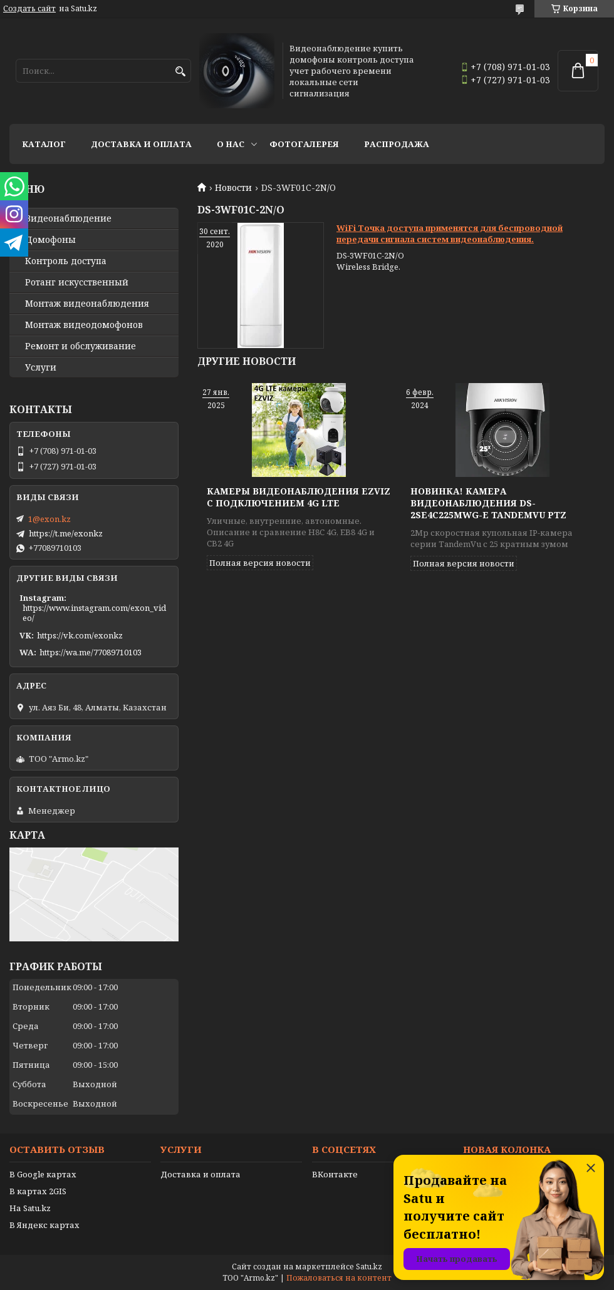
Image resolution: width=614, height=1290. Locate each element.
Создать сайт (29, 8)
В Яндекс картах (44, 1225)
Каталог (44, 144)
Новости (233, 188)
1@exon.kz (49, 519)
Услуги (40, 367)
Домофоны (50, 239)
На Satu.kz (30, 1208)
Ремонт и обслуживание (80, 346)
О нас (230, 144)
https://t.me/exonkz (66, 533)
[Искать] (180, 72)
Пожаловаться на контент (339, 1277)
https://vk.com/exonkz (80, 635)
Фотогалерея (304, 144)
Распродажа (396, 144)
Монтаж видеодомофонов (84, 324)
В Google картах (42, 1174)
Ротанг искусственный (76, 282)
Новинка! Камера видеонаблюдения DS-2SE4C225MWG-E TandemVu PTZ (488, 503)
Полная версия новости (260, 562)
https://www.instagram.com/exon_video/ (94, 613)
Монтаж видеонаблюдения (87, 303)
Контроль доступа (66, 261)
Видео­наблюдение (68, 218)
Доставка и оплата (141, 144)
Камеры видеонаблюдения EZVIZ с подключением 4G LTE (298, 497)
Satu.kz (369, 1266)
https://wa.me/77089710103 (90, 652)
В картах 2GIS (37, 1191)
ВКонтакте (335, 1174)
